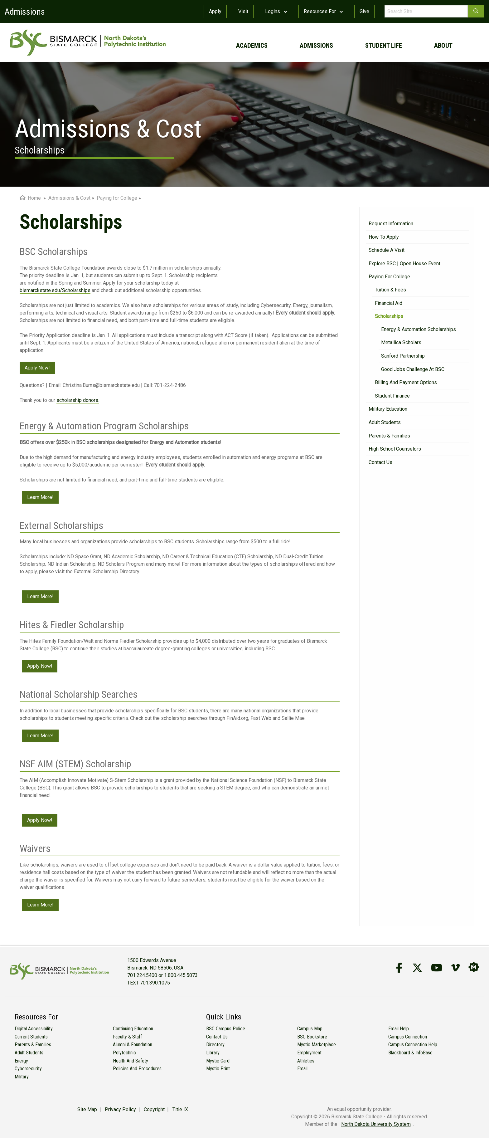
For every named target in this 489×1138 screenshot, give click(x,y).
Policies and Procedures (137, 1069)
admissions (316, 45)
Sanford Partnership (403, 356)
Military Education (388, 409)
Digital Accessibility (34, 1029)
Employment (309, 1053)
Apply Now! (37, 368)
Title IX (180, 1109)
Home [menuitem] (30, 198)
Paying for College (389, 277)
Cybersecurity (28, 1069)
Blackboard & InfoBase (410, 1053)
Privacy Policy (120, 1109)
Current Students (31, 1037)
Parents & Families (389, 436)
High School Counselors (395, 449)
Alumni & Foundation (132, 1045)
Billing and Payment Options (406, 382)
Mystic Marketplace (316, 1045)
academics (252, 45)
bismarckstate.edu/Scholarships (55, 290)
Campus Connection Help (412, 1045)
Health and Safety (130, 1061)
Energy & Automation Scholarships (418, 329)
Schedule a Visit (386, 250)
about (443, 45)
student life (383, 45)
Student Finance (392, 396)
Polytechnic (124, 1053)
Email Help (398, 1029)
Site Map (87, 1109)
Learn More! (40, 497)
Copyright (154, 1109)
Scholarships (389, 316)
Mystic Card (218, 1061)
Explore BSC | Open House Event (404, 263)
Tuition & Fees (390, 290)
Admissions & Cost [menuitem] (69, 198)
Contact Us (380, 462)
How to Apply (384, 237)
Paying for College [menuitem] (117, 198)
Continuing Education (133, 1029)
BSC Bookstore (312, 1037)
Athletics (305, 1061)
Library (213, 1053)
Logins (276, 11)
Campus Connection (407, 1037)
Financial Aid (388, 303)
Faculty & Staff (127, 1037)
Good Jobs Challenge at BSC (412, 369)
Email (302, 1069)
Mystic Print (218, 1069)
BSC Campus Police (225, 1029)
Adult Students (385, 422)
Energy (21, 1061)
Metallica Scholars (401, 342)
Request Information (391, 224)
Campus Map (309, 1029)
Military (22, 1077)
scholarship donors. (77, 400)
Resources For (323, 11)
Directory (215, 1045)
